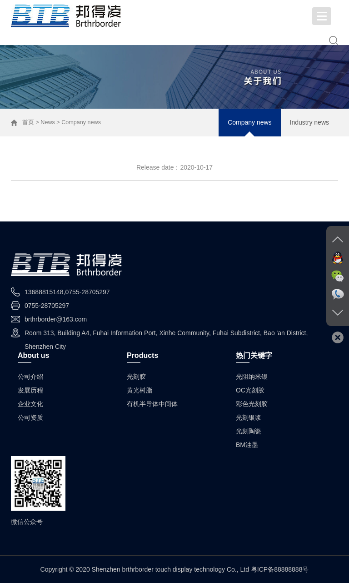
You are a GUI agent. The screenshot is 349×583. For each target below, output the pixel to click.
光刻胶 (136, 376)
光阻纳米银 (252, 376)
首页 (28, 122)
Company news (250, 122)
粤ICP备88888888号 (280, 569)
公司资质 (30, 417)
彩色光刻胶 (252, 403)
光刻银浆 (248, 417)
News (47, 122)
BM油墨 (247, 444)
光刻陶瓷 (248, 431)
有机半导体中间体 (152, 403)
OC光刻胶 (250, 390)
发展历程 (30, 390)
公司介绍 (30, 376)
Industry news (309, 122)
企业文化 (30, 403)
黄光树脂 (139, 390)
